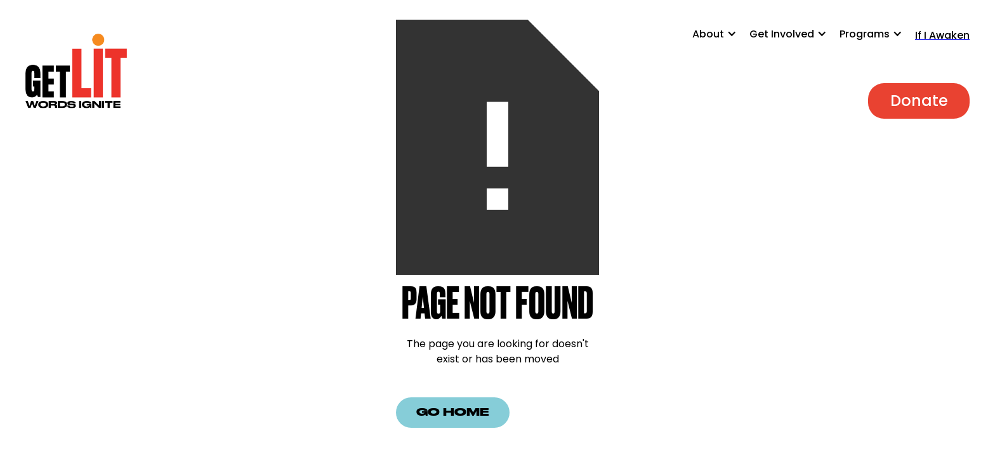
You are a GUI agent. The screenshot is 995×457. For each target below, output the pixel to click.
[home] (76, 72)
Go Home (452, 412)
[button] (720, 40)
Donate (919, 100)
